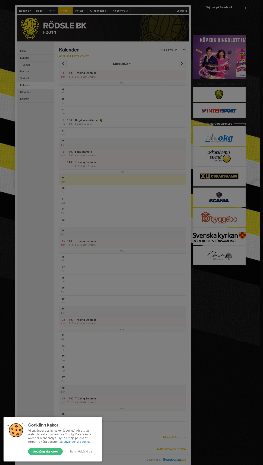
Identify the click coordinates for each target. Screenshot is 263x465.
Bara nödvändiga (81, 451)
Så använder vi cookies (74, 441)
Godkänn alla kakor (45, 451)
